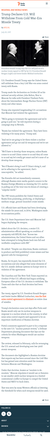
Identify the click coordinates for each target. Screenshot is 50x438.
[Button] (45, 37)
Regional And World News (14, 10)
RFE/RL (7, 28)
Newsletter (11, 435)
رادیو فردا (27, 435)
